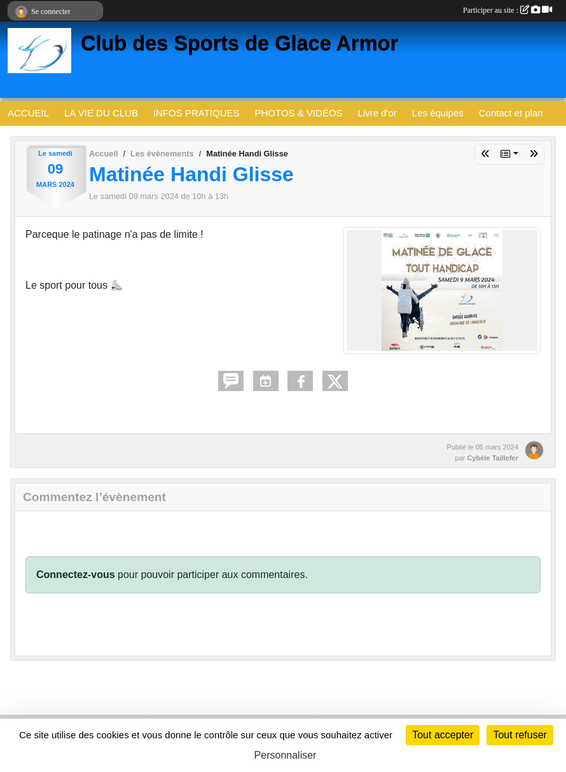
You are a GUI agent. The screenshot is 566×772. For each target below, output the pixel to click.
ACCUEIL (28, 112)
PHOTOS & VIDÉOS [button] (299, 112)
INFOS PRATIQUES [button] (196, 112)
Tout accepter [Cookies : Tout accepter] (442, 734)
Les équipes (438, 112)
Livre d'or (377, 112)
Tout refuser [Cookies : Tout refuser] (519, 734)
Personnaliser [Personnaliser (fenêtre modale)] (285, 755)
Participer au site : (507, 10)
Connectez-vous (75, 574)
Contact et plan (511, 112)
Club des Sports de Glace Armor (239, 43)
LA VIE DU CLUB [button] (101, 112)
